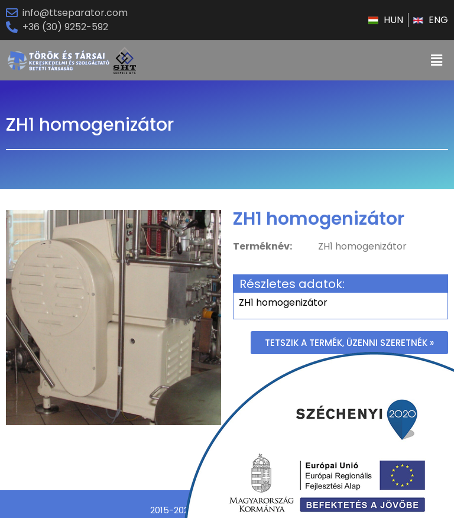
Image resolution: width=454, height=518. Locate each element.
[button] (349, 342)
